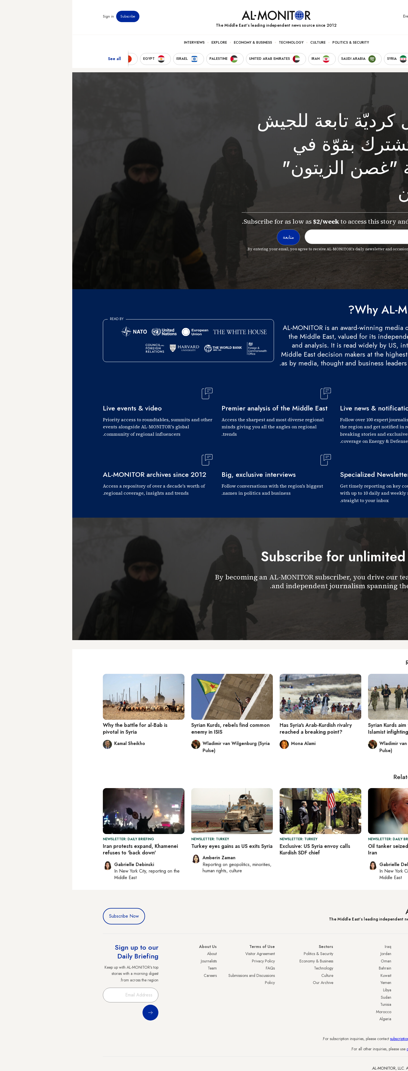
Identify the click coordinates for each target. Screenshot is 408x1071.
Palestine (370, 990)
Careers (137, 975)
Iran (374, 968)
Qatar (372, 1004)
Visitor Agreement (188, 953)
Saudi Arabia (366, 961)
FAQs (198, 968)
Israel (373, 982)
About (139, 953)
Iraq (316, 946)
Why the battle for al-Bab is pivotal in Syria (63, 728)
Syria (373, 1019)
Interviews (122, 43)
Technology (219, 43)
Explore (147, 43)
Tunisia (313, 1004)
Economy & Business (181, 43)
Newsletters (354, 17)
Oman (314, 961)
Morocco (311, 1012)
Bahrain (313, 968)
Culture (245, 43)
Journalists (136, 961)
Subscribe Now (52, 916)
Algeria (313, 1019)
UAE (373, 975)
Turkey (372, 953)
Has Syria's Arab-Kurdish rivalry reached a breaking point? (243, 728)
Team (139, 968)
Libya (315, 990)
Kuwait (313, 975)
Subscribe (55, 16)
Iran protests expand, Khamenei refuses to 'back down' (68, 849)
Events (336, 17)
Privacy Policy (191, 961)
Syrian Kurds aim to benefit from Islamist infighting (333, 728)
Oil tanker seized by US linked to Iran (334, 849)
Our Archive (251, 982)
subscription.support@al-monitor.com (347, 1039)
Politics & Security (278, 43)
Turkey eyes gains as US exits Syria (159, 846)
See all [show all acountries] (42, 59)
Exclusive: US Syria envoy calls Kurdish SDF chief (242, 849)
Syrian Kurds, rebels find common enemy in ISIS (158, 728)
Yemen (313, 982)
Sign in (36, 16)
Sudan (314, 997)
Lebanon (370, 1012)
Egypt (373, 997)
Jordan (313, 953)
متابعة (366, 602)
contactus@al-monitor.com (355, 1049)
